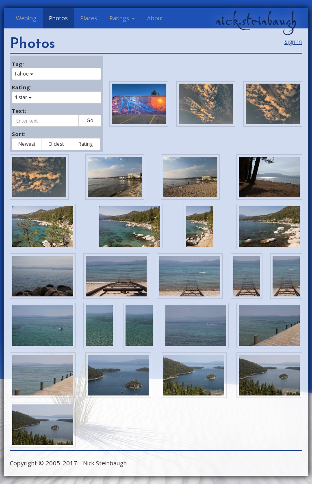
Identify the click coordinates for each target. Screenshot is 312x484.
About (155, 18)
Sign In (293, 41)
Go (90, 120)
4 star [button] (23, 97)
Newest (26, 143)
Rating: (22, 87)
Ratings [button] (122, 18)
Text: (19, 111)
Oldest (56, 143)
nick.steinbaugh (256, 21)
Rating (85, 143)
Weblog (26, 18)
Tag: (18, 64)
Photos (58, 18)
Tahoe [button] (23, 73)
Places (88, 18)
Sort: (19, 134)
